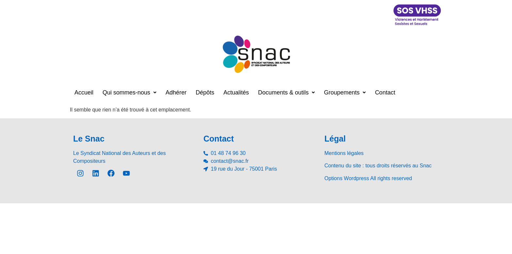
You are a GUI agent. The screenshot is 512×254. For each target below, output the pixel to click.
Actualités (236, 92)
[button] (129, 92)
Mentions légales (344, 153)
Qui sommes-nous (129, 92)
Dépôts (205, 92)
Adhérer (176, 92)
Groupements (345, 92)
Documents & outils (286, 92)
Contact (385, 92)
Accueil (83, 92)
